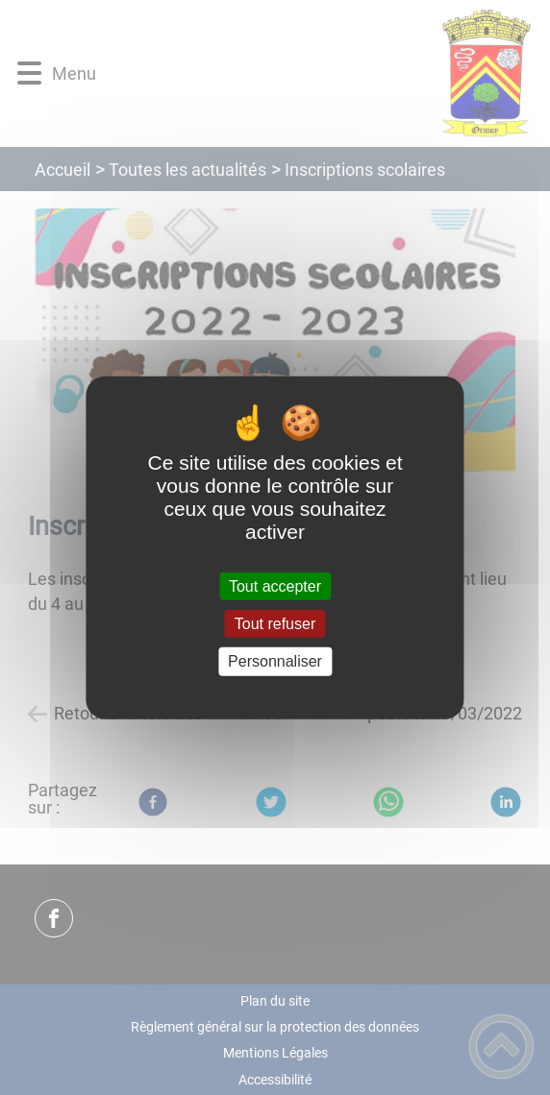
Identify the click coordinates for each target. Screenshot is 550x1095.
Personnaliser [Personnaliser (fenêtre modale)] (275, 661)
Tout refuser (275, 624)
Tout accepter (275, 586)
